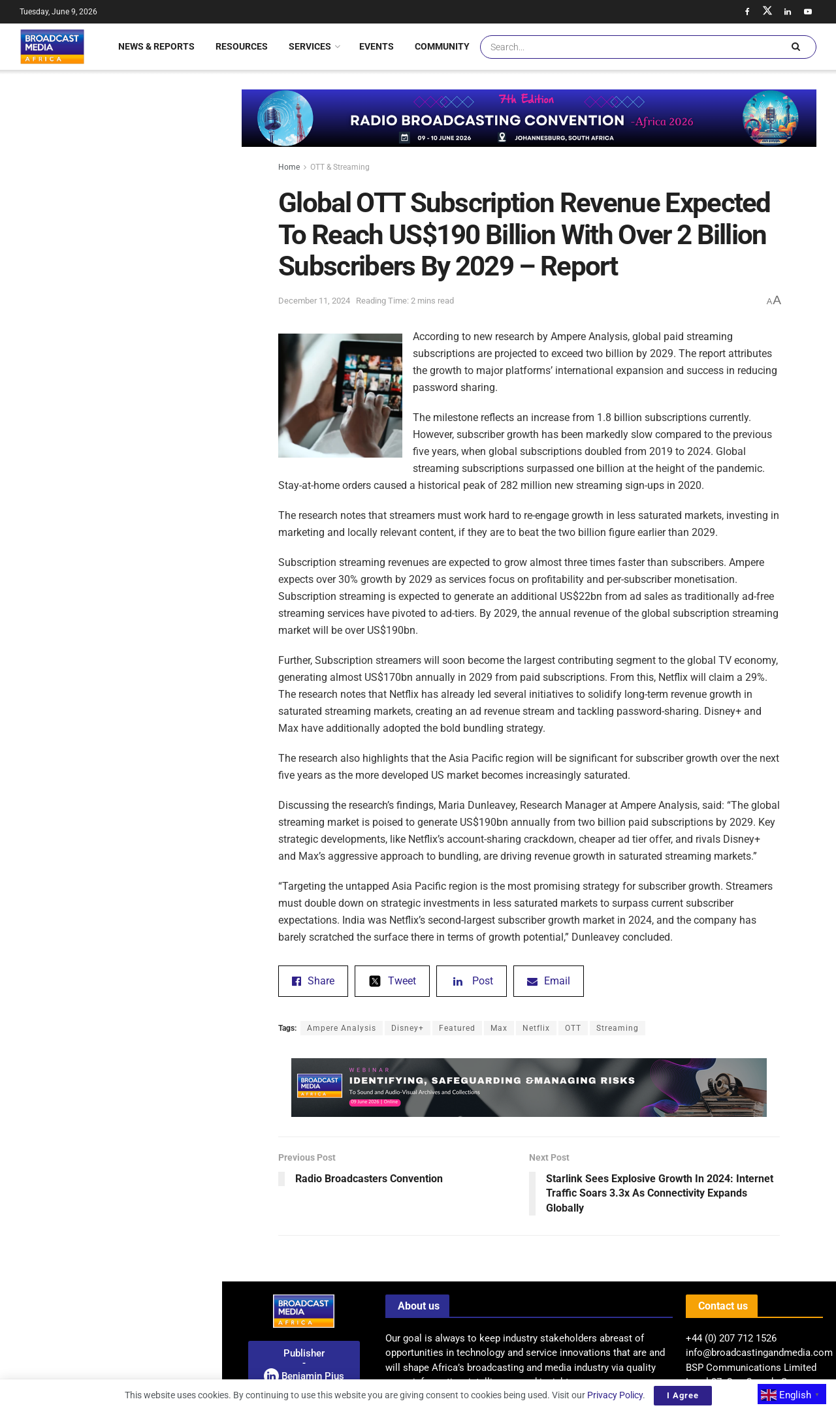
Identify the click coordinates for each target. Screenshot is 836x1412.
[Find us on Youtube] (807, 12)
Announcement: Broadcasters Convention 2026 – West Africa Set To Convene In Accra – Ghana (139, 681)
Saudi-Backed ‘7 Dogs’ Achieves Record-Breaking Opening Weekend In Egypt (139, 608)
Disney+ (407, 1028)
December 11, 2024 (314, 301)
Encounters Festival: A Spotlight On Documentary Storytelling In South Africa (139, 841)
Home (289, 167)
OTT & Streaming (340, 167)
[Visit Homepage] (52, 46)
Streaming (617, 1028)
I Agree (683, 1395)
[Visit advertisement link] (110, 557)
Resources (242, 46)
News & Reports (156, 46)
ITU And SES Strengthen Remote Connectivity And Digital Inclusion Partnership (136, 988)
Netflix (536, 1028)
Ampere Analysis (341, 1028)
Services (310, 46)
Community (442, 46)
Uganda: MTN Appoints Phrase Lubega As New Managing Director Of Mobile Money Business (139, 915)
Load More (111, 1216)
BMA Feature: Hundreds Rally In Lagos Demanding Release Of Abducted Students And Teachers (136, 1148)
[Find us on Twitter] (767, 12)
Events (376, 46)
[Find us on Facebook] (747, 12)
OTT (573, 1028)
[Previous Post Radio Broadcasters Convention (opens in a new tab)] (403, 1171)
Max (498, 1028)
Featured (457, 1028)
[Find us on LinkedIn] (787, 12)
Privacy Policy (615, 1395)
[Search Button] (795, 47)
